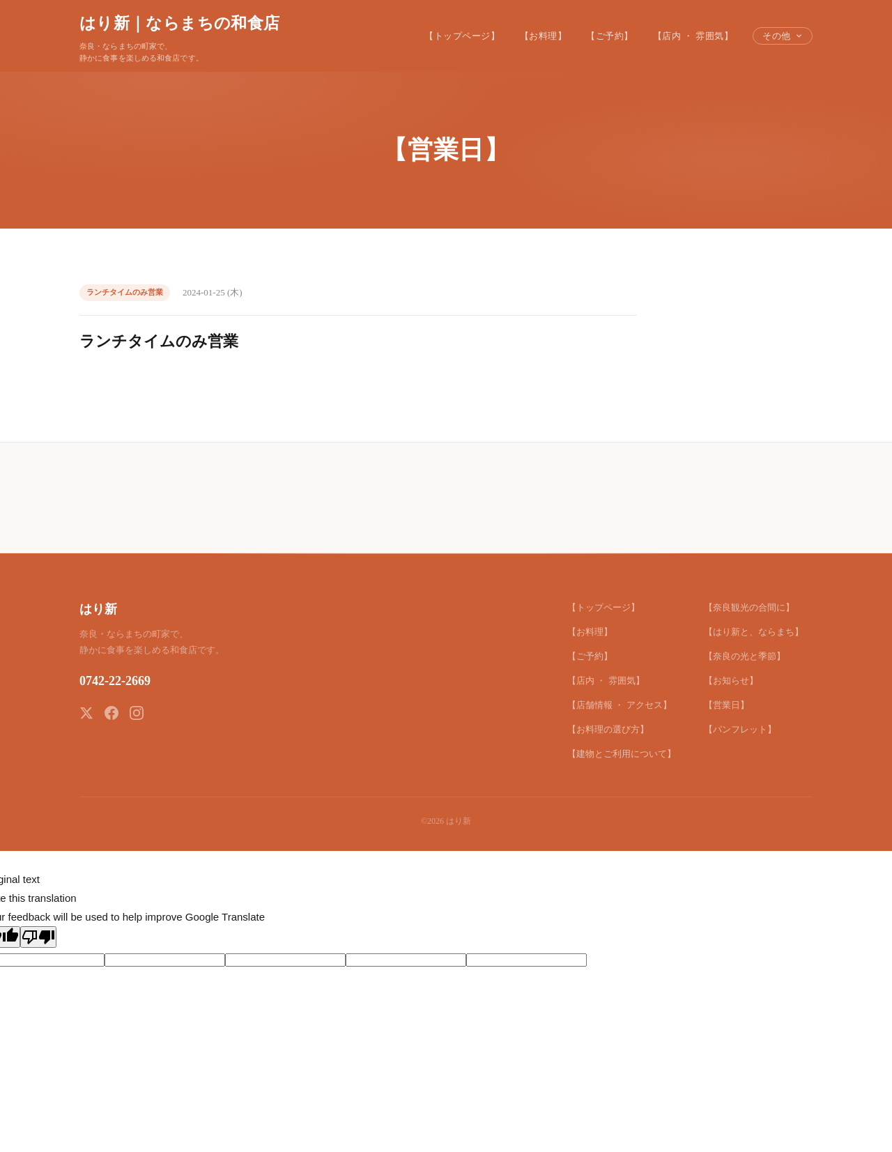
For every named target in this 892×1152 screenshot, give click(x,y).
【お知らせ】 (731, 680)
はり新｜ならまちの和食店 (179, 23)
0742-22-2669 (115, 681)
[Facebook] (111, 713)
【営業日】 (726, 705)
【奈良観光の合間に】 (749, 607)
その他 (782, 36)
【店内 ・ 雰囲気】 (693, 36)
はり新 (98, 609)
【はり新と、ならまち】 (753, 632)
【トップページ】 (462, 36)
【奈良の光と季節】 (744, 656)
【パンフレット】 (740, 729)
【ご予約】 (609, 36)
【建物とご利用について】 (621, 753)
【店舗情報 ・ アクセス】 (619, 705)
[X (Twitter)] (86, 713)
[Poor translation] (38, 937)
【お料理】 (543, 36)
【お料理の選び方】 (608, 729)
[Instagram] (137, 713)
